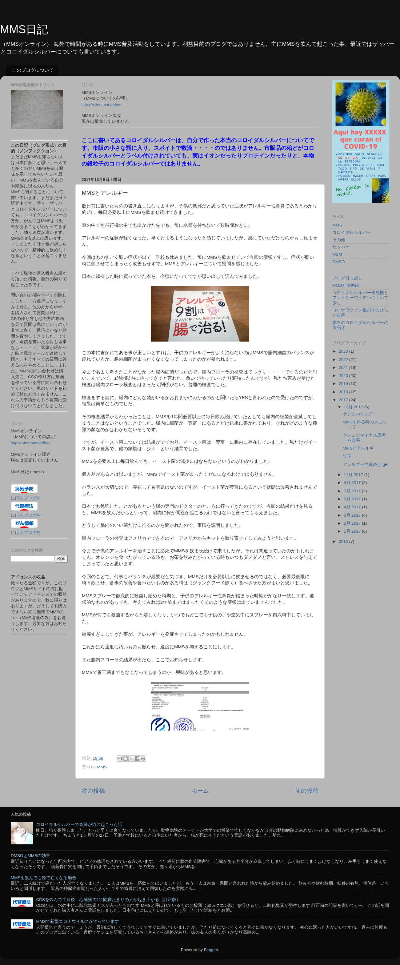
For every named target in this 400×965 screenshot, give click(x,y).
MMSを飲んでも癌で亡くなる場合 (44, 877)
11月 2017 (354, 474)
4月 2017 (353, 507)
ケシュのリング (358, 414)
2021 (344, 367)
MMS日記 (24, 29)
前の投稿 (306, 790)
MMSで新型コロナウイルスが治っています (77, 921)
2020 (344, 375)
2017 (344, 400)
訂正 (347, 456)
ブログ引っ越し (347, 278)
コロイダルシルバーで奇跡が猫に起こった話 (79, 824)
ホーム (200, 790)
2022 (344, 359)
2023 (344, 351)
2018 (344, 392)
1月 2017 (353, 531)
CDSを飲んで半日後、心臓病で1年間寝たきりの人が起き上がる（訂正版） (108, 899)
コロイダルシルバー (351, 232)
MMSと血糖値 (345, 285)
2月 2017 (353, 523)
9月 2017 (353, 482)
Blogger (211, 949)
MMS (102, 767)
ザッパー (341, 247)
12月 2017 (354, 407)
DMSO (338, 261)
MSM (337, 254)
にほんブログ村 (26, 498)
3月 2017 (353, 515)
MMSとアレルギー (360, 448)
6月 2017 (353, 499)
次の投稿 (93, 790)
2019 (344, 383)
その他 (338, 240)
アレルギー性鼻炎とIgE (365, 464)
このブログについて (33, 70)
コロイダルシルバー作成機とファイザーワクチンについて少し (360, 297)
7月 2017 (353, 491)
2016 (344, 541)
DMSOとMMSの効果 (30, 855)
